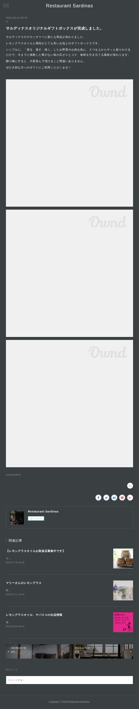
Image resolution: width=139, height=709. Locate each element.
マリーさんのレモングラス (24, 583)
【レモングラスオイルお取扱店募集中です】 (35, 551)
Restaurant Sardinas (69, 5)
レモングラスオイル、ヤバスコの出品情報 (34, 615)
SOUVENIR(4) (13, 475)
